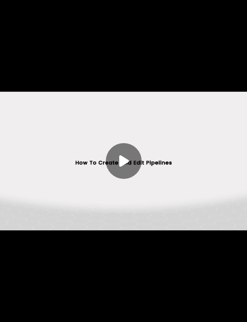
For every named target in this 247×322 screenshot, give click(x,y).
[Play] (124, 161)
